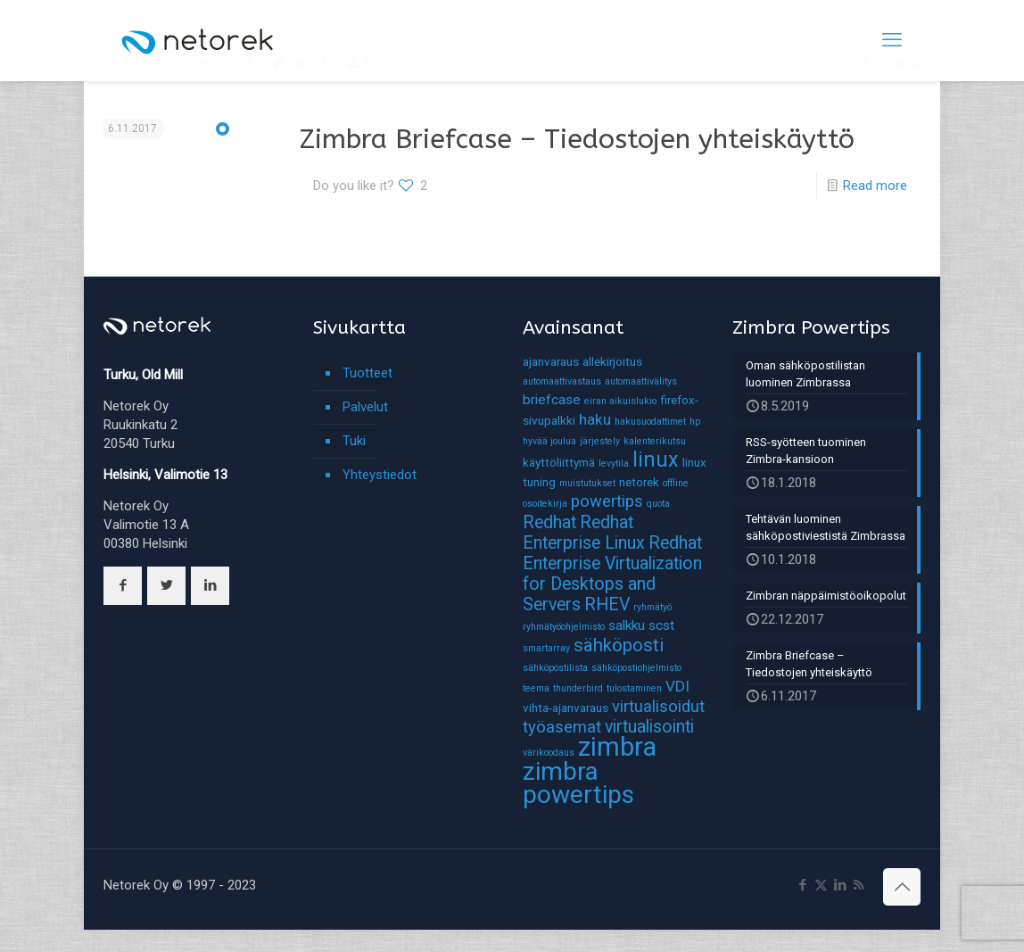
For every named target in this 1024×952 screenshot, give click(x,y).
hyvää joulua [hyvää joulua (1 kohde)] (549, 441)
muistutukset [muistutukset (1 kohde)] (587, 483)
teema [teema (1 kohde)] (536, 688)
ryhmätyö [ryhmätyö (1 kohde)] (652, 607)
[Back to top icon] (902, 887)
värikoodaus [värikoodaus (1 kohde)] (548, 752)
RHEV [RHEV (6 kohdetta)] (607, 604)
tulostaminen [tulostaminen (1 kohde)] (634, 688)
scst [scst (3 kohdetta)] (661, 625)
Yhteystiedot (380, 475)
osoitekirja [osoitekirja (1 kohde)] (545, 503)
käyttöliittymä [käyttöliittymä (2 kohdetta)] (559, 462)
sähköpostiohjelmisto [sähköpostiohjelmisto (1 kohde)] (636, 668)
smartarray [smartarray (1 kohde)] (546, 648)
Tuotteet (367, 373)
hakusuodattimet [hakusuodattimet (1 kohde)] (650, 421)
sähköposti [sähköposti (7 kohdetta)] (619, 645)
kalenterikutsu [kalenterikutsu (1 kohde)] (654, 441)
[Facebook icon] (802, 885)
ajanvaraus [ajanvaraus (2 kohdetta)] (551, 361)
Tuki (354, 441)
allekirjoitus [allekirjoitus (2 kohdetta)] (612, 361)
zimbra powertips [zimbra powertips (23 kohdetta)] (578, 783)
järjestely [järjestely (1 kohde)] (600, 441)
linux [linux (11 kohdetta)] (655, 459)
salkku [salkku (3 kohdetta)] (626, 625)
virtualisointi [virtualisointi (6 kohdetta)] (649, 726)
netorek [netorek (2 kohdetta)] (639, 482)
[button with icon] (122, 586)
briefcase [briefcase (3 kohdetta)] (552, 400)
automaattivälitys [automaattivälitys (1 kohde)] (641, 381)
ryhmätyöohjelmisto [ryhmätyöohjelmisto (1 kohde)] (564, 627)
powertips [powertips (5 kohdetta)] (607, 501)
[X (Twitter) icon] (821, 885)
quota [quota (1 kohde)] (658, 503)
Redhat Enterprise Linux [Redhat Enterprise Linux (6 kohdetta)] (584, 532)
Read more (875, 186)
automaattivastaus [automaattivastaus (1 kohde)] (562, 381)
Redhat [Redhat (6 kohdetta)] (549, 522)
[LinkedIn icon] (839, 885)
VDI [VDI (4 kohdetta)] (677, 686)
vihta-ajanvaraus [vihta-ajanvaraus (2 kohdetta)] (565, 707)
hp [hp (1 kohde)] (695, 421)
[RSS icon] (858, 885)
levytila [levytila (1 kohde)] (614, 463)
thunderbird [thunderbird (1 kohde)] (578, 688)
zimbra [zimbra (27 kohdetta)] (617, 747)
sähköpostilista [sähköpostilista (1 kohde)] (555, 668)
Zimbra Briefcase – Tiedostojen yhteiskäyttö (577, 139)
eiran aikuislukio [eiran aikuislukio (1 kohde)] (620, 401)
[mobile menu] (892, 40)
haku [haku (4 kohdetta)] (595, 419)
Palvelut (365, 407)
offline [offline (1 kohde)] (676, 483)
